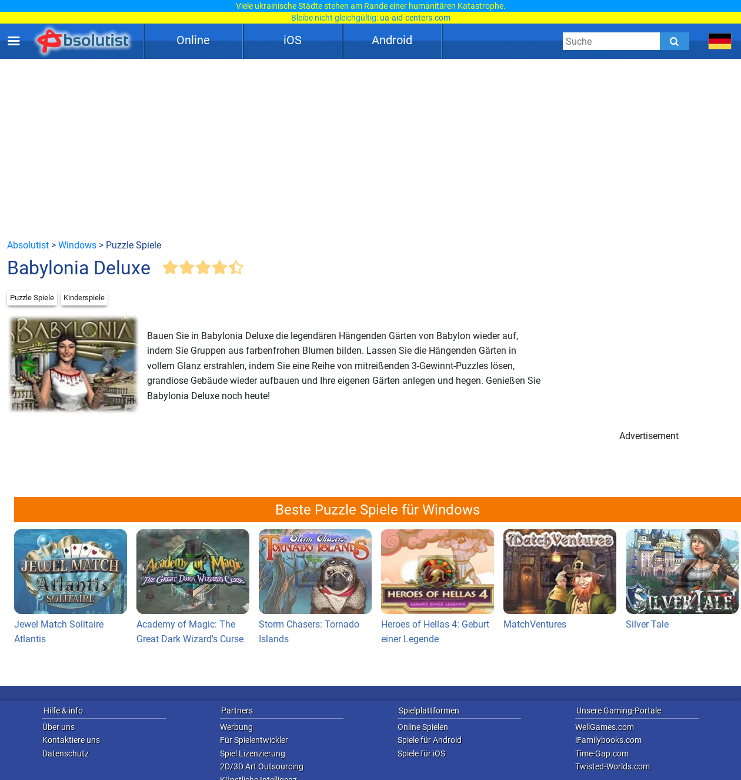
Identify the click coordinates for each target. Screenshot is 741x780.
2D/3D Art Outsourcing (261, 766)
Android (392, 40)
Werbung (236, 727)
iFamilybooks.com (608, 740)
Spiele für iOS (421, 753)
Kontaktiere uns (71, 740)
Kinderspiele (84, 297)
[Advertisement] (371, 148)
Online (193, 40)
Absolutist (28, 245)
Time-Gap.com (602, 753)
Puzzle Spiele (32, 297)
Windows (77, 245)
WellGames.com (604, 727)
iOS (292, 40)
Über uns (58, 727)
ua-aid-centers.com (415, 17)
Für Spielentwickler (254, 740)
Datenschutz (65, 753)
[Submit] (674, 41)
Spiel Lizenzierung (252, 753)
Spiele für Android (430, 740)
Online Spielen (423, 727)
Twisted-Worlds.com (612, 766)
